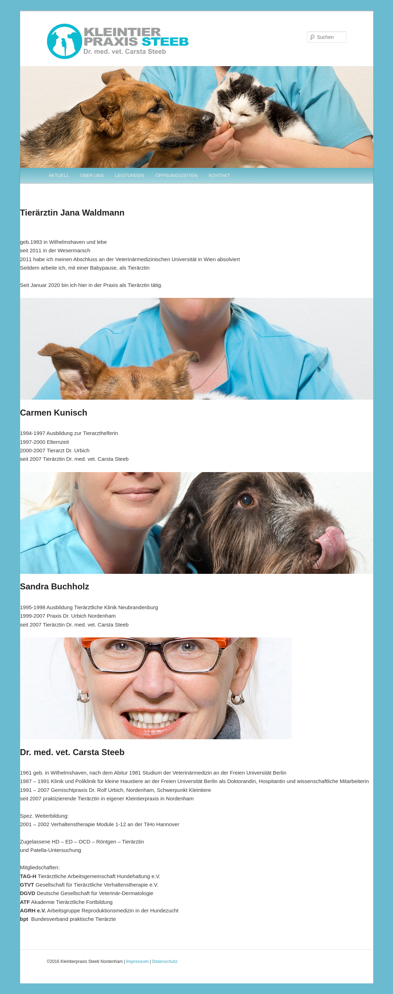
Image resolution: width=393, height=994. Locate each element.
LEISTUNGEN (129, 175)
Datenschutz (164, 961)
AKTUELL (59, 175)
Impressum (137, 961)
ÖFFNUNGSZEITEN (176, 175)
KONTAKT (219, 175)
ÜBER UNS (92, 175)
